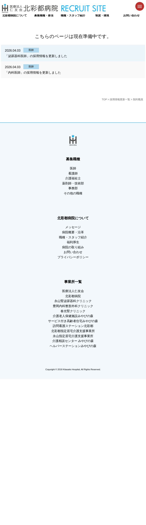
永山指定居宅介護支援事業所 (73, 336)
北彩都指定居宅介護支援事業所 (73, 331)
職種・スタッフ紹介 (73, 15)
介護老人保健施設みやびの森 (73, 316)
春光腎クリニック (73, 311)
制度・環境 (102, 15)
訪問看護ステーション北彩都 (73, 326)
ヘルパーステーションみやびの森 (73, 346)
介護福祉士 (73, 178)
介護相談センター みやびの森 (73, 341)
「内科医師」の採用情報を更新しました (33, 72)
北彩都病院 (73, 296)
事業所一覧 (73, 282)
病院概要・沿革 (73, 232)
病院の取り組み (73, 247)
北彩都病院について (14, 15)
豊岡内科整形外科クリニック (73, 306)
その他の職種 (73, 193)
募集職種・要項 (43, 15)
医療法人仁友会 (73, 291)
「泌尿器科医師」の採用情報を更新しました (36, 56)
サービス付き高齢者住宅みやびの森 (73, 321)
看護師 (73, 173)
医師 (31, 49)
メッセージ (73, 227)
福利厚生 (73, 242)
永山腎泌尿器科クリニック (73, 301)
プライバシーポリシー (73, 257)
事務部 (73, 188)
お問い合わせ (131, 15)
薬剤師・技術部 (73, 183)
